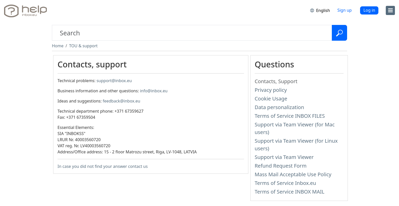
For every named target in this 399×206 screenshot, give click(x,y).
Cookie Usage (271, 98)
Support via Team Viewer (284, 157)
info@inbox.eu (153, 91)
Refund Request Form (281, 165)
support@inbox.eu (114, 80)
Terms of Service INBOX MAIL (289, 191)
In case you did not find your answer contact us (103, 166)
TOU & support (83, 46)
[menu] (390, 10)
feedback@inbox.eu (121, 101)
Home (58, 46)
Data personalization (279, 107)
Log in (369, 10)
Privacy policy (271, 89)
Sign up (344, 10)
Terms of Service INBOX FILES (290, 115)
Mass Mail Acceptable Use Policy (293, 174)
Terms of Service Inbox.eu (285, 183)
